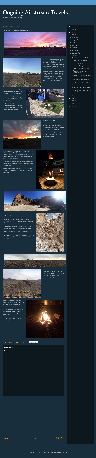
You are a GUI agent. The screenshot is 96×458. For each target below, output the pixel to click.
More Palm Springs (77, 66)
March (74, 50)
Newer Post (7, 438)
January (74, 55)
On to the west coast (78, 63)
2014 (72, 98)
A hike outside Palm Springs (80, 68)
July (73, 42)
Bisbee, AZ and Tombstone (80, 85)
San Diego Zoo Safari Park (80, 58)
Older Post (60, 438)
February (75, 53)
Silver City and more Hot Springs (81, 87)
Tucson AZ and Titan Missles (80, 82)
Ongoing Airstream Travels (35, 12)
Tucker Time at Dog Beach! (80, 60)
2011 (72, 106)
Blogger (65, 452)
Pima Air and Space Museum (80, 79)
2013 (72, 101)
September (75, 37)
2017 (72, 32)
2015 (72, 96)
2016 (72, 35)
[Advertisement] (18, 416)
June (74, 45)
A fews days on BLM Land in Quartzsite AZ (80, 71)
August (74, 40)
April (73, 48)
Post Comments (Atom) (17, 442)
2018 (72, 29)
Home (34, 438)
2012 (72, 103)
